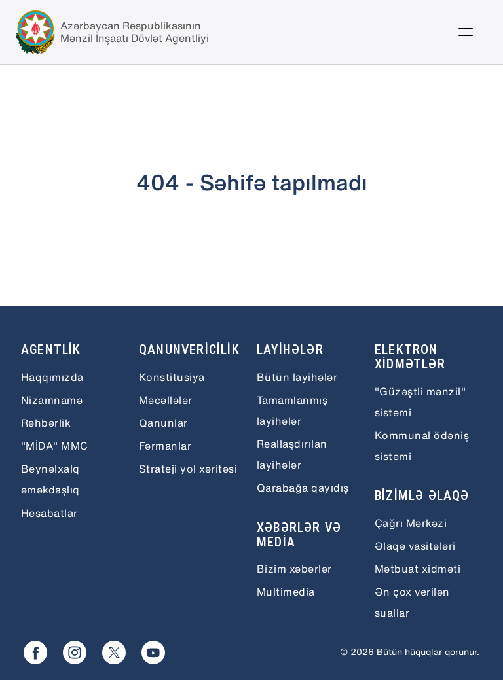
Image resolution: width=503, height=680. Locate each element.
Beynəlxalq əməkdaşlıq (50, 479)
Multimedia (286, 591)
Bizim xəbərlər (294, 569)
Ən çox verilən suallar (412, 602)
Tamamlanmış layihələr (292, 410)
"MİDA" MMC (54, 445)
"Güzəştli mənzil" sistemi (420, 402)
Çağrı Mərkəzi (411, 523)
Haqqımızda (52, 377)
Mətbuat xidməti (417, 569)
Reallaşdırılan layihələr (292, 454)
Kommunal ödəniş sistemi (422, 445)
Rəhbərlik (46, 423)
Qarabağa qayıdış (303, 487)
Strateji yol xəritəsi (188, 468)
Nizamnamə (52, 400)
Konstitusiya (172, 377)
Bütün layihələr (297, 377)
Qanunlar (163, 423)
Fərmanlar (165, 445)
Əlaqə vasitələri (415, 546)
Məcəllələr (166, 400)
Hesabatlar (49, 513)
